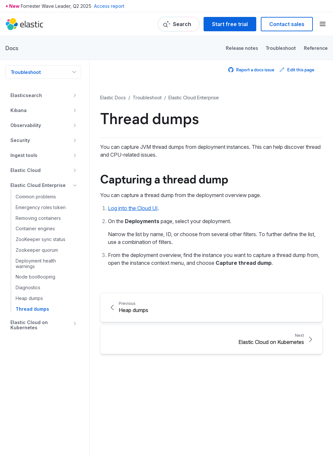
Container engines (35, 228)
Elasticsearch (26, 95)
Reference (316, 47)
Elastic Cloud (25, 170)
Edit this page (296, 69)
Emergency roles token (41, 207)
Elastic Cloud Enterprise (38, 185)
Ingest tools (23, 155)
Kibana (18, 110)
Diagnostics (28, 287)
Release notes (242, 47)
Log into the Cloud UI (133, 208)
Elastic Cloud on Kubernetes (29, 325)
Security (20, 140)
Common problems (36, 196)
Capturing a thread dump (164, 178)
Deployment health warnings (36, 263)
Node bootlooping (35, 276)
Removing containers (38, 218)
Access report (109, 6)
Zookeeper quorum (37, 250)
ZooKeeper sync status (40, 239)
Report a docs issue (251, 69)
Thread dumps (32, 309)
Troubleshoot (281, 47)
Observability (25, 125)
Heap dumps (29, 298)
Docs (11, 48)
